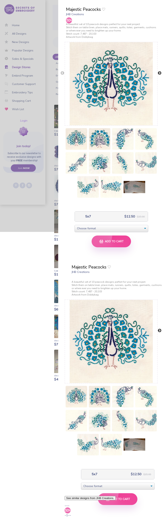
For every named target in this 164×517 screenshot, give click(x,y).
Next (160, 73)
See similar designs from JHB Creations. (90, 498)
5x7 (87, 216)
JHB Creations (75, 14)
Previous (62, 73)
